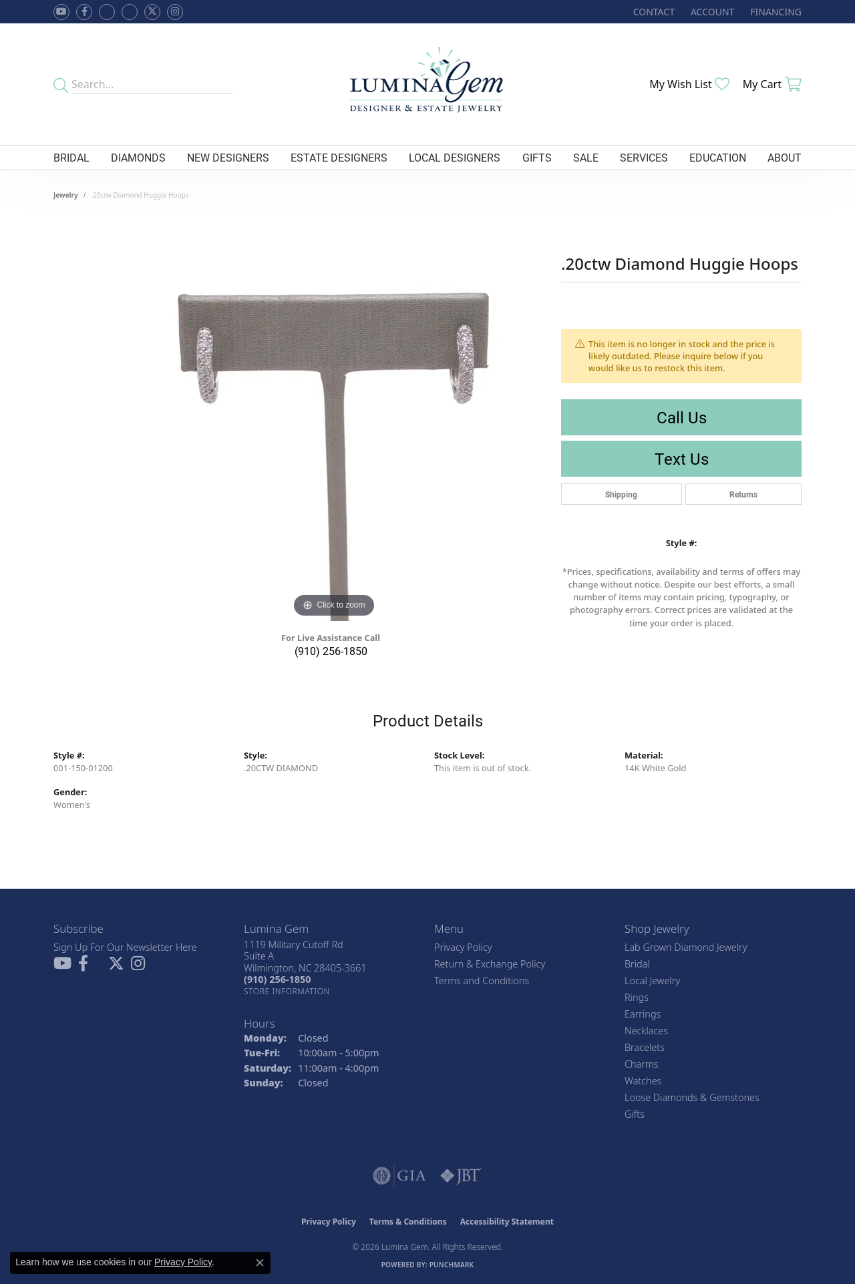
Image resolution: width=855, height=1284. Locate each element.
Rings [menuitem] (637, 997)
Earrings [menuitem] (643, 1014)
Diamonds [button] (138, 157)
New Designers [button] (228, 157)
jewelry (65, 195)
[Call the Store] (277, 979)
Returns (743, 494)
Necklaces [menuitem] (646, 1030)
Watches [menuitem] (643, 1080)
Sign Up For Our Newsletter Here (125, 947)
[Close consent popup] (260, 1263)
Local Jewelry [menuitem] (652, 980)
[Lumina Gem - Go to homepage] (427, 84)
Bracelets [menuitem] (645, 1047)
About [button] (784, 157)
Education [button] (717, 157)
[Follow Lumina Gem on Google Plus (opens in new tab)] (130, 12)
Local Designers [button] (454, 157)
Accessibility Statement (507, 1221)
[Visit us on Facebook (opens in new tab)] (107, 12)
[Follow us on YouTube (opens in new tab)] (61, 12)
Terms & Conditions (408, 1221)
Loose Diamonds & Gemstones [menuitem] (692, 1097)
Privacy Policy (463, 947)
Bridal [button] (71, 157)
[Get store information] (287, 991)
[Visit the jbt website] (461, 1176)
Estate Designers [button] (339, 157)
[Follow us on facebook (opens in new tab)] (84, 12)
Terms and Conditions (481, 980)
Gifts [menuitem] (635, 1114)
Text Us (682, 458)
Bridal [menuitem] (637, 963)
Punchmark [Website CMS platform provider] (452, 1264)
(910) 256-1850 (331, 651)
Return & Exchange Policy (489, 963)
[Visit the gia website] (399, 1176)
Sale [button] (585, 157)
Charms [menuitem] (642, 1064)
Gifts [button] (537, 157)
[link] (653, 11)
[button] (711, 11)
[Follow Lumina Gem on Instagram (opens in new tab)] (175, 12)
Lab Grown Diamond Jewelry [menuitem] (686, 947)
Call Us (682, 417)
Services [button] (644, 157)
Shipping (621, 494)
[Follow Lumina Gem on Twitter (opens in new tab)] (152, 12)
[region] (334, 420)
